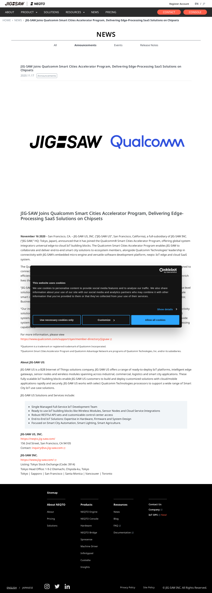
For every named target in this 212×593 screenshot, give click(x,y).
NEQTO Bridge (89, 532)
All (55, 45)
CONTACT (169, 12)
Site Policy (149, 587)
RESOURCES (73, 12)
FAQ (116, 525)
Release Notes (149, 45)
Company (154, 509)
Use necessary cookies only (56, 319)
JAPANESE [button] (27, 587)
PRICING (110, 12)
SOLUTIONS (51, 12)
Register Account (179, 3)
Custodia (85, 560)
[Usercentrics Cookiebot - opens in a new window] (164, 270)
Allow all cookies (155, 319)
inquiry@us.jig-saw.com (47, 448)
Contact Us (155, 504)
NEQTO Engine (89, 511)
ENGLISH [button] (12, 587)
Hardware (86, 525)
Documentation (122, 532)
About (50, 511)
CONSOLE (195, 12)
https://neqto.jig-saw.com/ (38, 439)
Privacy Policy (127, 587)
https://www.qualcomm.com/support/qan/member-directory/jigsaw (65, 339)
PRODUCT (27, 12)
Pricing (51, 518)
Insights (85, 567)
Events (118, 45)
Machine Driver (89, 546)
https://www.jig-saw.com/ (37, 460)
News (117, 511)
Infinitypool (87, 553)
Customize (106, 319)
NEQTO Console (89, 518)
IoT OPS (153, 514)
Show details (165, 309)
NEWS (95, 12)
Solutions (52, 525)
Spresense (86, 539)
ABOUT (9, 12)
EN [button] (197, 4)
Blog (116, 518)
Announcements (85, 45)
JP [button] (204, 4)
